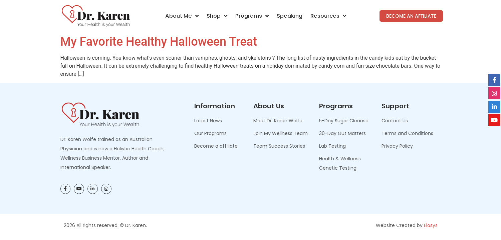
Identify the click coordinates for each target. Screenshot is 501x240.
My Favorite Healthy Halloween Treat (158, 42)
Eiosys (431, 225)
